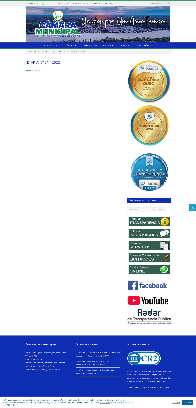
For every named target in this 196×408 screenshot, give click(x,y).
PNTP (138, 387)
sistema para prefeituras (160, 371)
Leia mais (105, 402)
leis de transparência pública (139, 381)
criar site (143, 371)
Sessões (125, 45)
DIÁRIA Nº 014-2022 (33, 70)
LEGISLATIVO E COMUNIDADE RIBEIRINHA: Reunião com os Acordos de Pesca (86, 3)
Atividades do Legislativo (97, 45)
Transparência (144, 45)
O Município (50, 45)
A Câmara (69, 45)
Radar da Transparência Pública (157, 387)
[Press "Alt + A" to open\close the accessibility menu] (192, 207)
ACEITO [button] (187, 402)
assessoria (145, 374)
